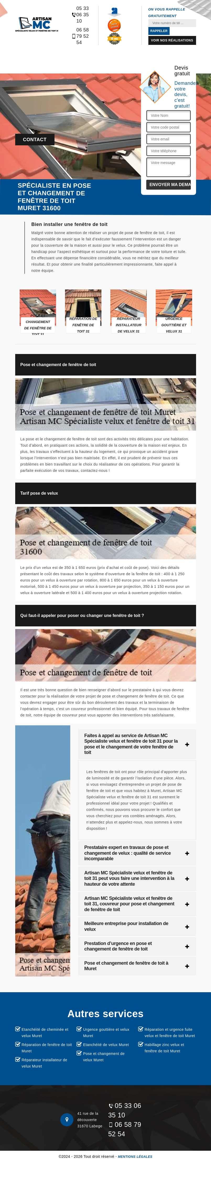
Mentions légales (135, 1157)
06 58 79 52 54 (80, 36)
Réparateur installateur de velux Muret (44, 1063)
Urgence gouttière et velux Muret (106, 1032)
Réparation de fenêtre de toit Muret (47, 1048)
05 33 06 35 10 (80, 15)
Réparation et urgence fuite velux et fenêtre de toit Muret (170, 1032)
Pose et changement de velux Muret (104, 1057)
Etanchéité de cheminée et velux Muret (45, 1032)
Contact (35, 139)
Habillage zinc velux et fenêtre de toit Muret (164, 1048)
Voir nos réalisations (172, 40)
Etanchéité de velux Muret (106, 1045)
